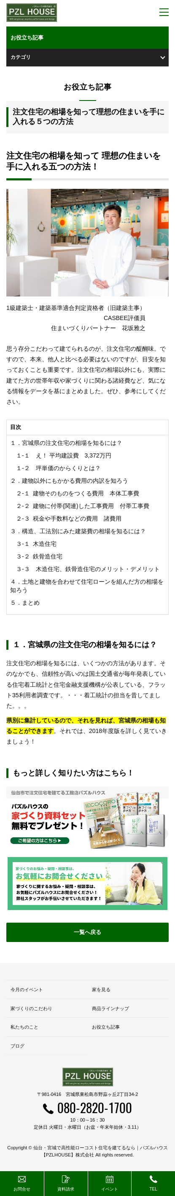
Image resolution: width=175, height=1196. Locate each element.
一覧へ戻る (87, 932)
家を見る (101, 989)
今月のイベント (27, 989)
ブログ (17, 1045)
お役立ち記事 (106, 1026)
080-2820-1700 (94, 1107)
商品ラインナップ (110, 1008)
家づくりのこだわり (31, 1008)
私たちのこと (24, 1026)
